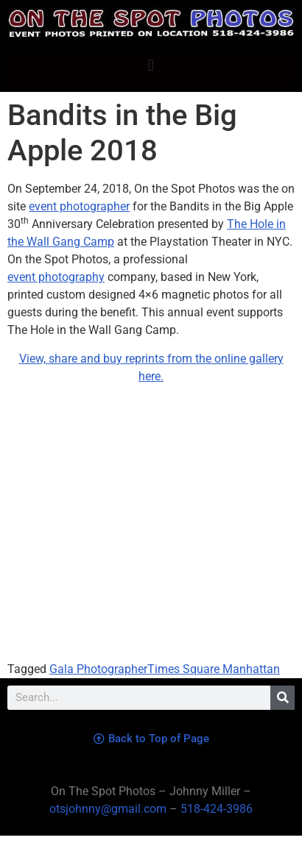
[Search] (282, 698)
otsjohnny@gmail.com (107, 809)
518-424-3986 (216, 809)
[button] (151, 65)
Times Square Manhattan (213, 669)
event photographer (79, 206)
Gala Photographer (98, 669)
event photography (56, 277)
